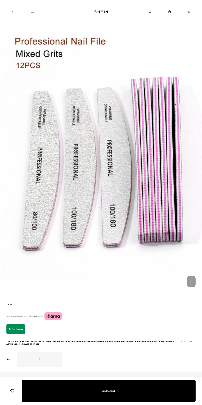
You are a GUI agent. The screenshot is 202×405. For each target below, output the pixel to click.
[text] (9, 304)
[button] (188, 330)
